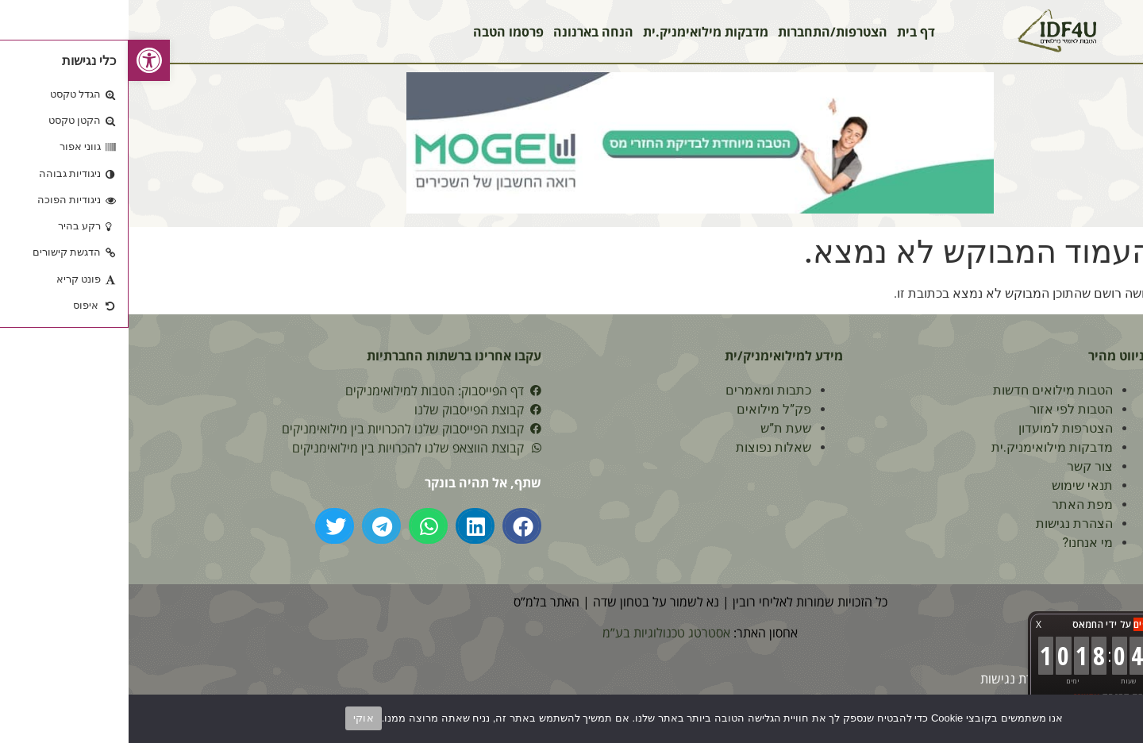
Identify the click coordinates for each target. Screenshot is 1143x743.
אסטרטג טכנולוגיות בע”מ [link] (538, 632)
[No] (1117, 717)
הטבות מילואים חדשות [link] (924, 390)
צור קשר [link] (961, 466)
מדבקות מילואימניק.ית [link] (577, 31)
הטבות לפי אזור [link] (942, 409)
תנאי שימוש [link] (953, 485)
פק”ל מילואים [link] (645, 409)
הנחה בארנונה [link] (465, 31)
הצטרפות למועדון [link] (937, 428)
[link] (20, 60)
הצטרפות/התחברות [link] (704, 31)
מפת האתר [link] (953, 504)
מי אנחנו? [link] (958, 542)
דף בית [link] (787, 31)
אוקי (235, 718)
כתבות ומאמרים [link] (640, 390)
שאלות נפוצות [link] (645, 447)
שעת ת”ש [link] (657, 428)
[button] (393, 526)
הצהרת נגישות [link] (945, 523)
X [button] (910, 624)
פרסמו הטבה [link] (379, 31)
